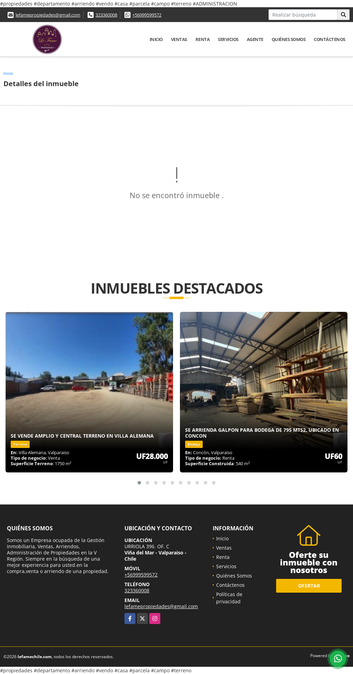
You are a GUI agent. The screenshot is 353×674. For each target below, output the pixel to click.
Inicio (156, 39)
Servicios (228, 39)
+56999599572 (146, 15)
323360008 (106, 15)
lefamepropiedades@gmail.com (48, 15)
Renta (202, 39)
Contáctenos (329, 39)
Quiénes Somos (289, 39)
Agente (255, 39)
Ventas (179, 39)
